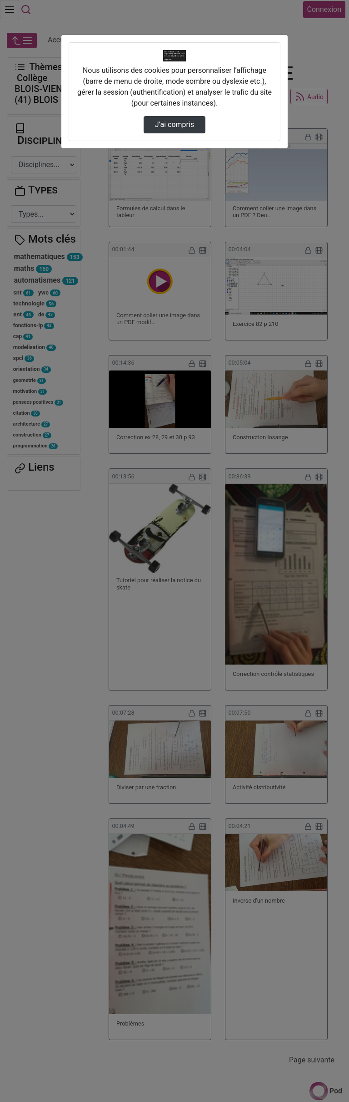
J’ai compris (174, 124)
